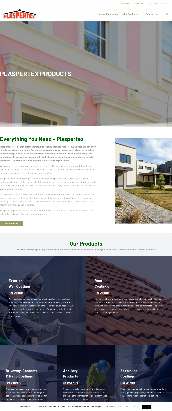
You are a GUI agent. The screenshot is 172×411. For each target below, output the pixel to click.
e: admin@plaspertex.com (134, 3)
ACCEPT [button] (147, 407)
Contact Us (152, 14)
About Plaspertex (109, 14)
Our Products (131, 14)
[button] (167, 14)
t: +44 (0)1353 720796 (158, 3)
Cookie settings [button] (132, 406)
